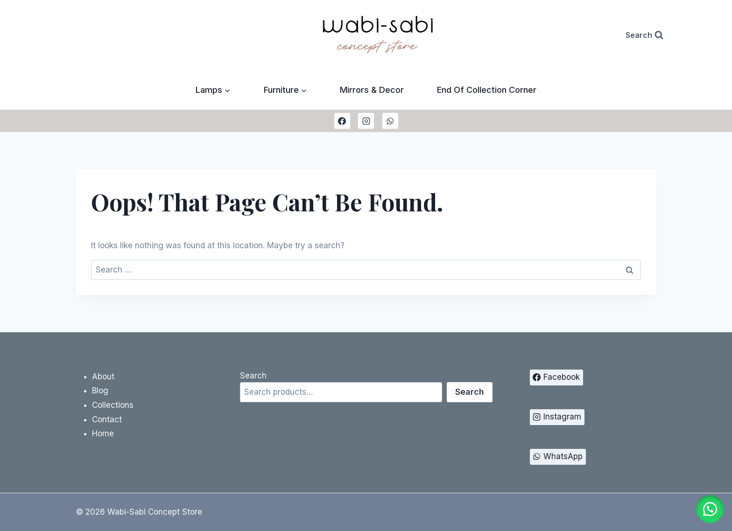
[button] (709, 508)
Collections (113, 405)
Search (253, 375)
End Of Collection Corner (486, 90)
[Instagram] (366, 121)
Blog (100, 390)
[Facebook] (342, 121)
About (103, 376)
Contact (107, 419)
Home (103, 433)
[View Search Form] (644, 35)
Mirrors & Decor (372, 90)
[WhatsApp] (390, 121)
